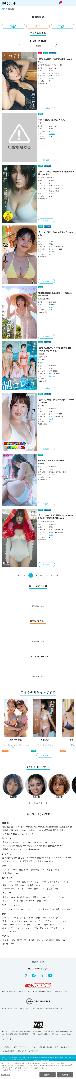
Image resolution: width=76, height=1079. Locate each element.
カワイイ (10, 901)
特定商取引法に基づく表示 (48, 1047)
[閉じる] (72, 1065)
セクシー (28, 901)
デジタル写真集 (13, 26)
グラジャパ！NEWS (62, 26)
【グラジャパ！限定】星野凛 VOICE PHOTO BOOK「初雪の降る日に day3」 (55, 516)
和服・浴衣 (11, 873)
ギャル (53, 889)
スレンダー (11, 882)
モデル (55, 918)
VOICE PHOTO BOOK (61, 858)
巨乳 (28, 882)
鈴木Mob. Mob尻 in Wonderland (52, 460)
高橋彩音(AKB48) (44, 299)
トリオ (20, 909)
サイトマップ (33, 1051)
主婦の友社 (14, 830)
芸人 (45, 928)
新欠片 (56, 830)
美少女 (9, 897)
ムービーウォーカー (26, 834)
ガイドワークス (18, 827)
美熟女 (40, 897)
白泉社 (63, 830)
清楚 (43, 901)
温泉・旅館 (64, 909)
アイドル (27, 918)
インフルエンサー (44, 925)
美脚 (8, 885)
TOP (3, 9)
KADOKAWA (31, 827)
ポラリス (39, 861)
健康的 (34, 885)
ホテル (49, 909)
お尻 (41, 882)
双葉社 (14, 834)
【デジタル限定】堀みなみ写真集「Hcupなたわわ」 (55, 233)
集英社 (5, 830)
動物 (61, 940)
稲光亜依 (41, 354)
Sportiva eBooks (32, 849)
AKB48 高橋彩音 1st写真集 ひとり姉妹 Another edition (56, 294)
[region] (38, 1070)
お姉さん (24, 897)
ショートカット (58, 882)
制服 (24, 870)
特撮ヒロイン (11, 928)
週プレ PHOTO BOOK (12, 842)
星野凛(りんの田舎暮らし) (47, 177)
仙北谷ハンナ (42, 357)
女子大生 (22, 921)
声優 (8, 921)
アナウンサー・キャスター (17, 925)
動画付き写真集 (44, 858)
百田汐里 (41, 360)
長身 (20, 885)
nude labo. (48, 861)
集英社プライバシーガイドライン (25, 1047)
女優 (42, 918)
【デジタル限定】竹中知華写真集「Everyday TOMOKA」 (56, 401)
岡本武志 (52, 376)
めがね (53, 870)
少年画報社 (31, 830)
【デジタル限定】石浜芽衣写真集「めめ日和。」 (55, 60)
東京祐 (51, 193)
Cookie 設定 (65, 1047)
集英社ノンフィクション (13, 849)
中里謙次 (52, 78)
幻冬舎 (69, 827)
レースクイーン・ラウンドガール (48, 921)
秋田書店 (6, 827)
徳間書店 (48, 830)
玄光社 (62, 827)
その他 (8, 943)
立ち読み (46, 108)
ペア (7, 909)
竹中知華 (41, 406)
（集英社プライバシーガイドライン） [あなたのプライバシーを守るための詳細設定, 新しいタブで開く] (15, 1070)
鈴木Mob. (41, 464)
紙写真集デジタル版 (11, 858)
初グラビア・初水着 (29, 940)
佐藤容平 (52, 307)
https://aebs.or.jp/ (7, 1039)
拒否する (65, 1075)
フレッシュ (50, 885)
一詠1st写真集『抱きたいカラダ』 (52, 120)
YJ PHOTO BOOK (30, 842)
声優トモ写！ (28, 861)
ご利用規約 (7, 1047)
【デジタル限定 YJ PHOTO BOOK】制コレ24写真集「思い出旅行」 (55, 349)
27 (45, 575)
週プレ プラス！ (38, 26)
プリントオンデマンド (12, 861)
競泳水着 (38, 870)
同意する (47, 1075)
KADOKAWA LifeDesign (48, 827)
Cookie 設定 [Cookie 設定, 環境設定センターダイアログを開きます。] (5, 1075)
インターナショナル (34, 889)
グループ (34, 909)
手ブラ (9, 940)
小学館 (23, 830)
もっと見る (38, 803)
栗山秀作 (52, 251)
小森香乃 (41, 363)
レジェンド (30, 928)
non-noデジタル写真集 (32, 846)
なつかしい (56, 897)
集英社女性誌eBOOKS (53, 846)
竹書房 (40, 830)
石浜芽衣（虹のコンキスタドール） (50, 65)
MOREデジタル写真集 (12, 846)
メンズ (48, 940)
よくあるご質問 (8, 1051)
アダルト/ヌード (9, 931)
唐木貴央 (52, 419)
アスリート (59, 928)
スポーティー (11, 889)
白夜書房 (6, 834)
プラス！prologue (28, 858)
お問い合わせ (21, 1051)
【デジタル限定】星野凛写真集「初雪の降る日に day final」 (56, 173)
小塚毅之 (52, 134)
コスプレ (10, 870)
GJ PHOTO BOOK (47, 842)
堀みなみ (41, 238)
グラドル (10, 918)
